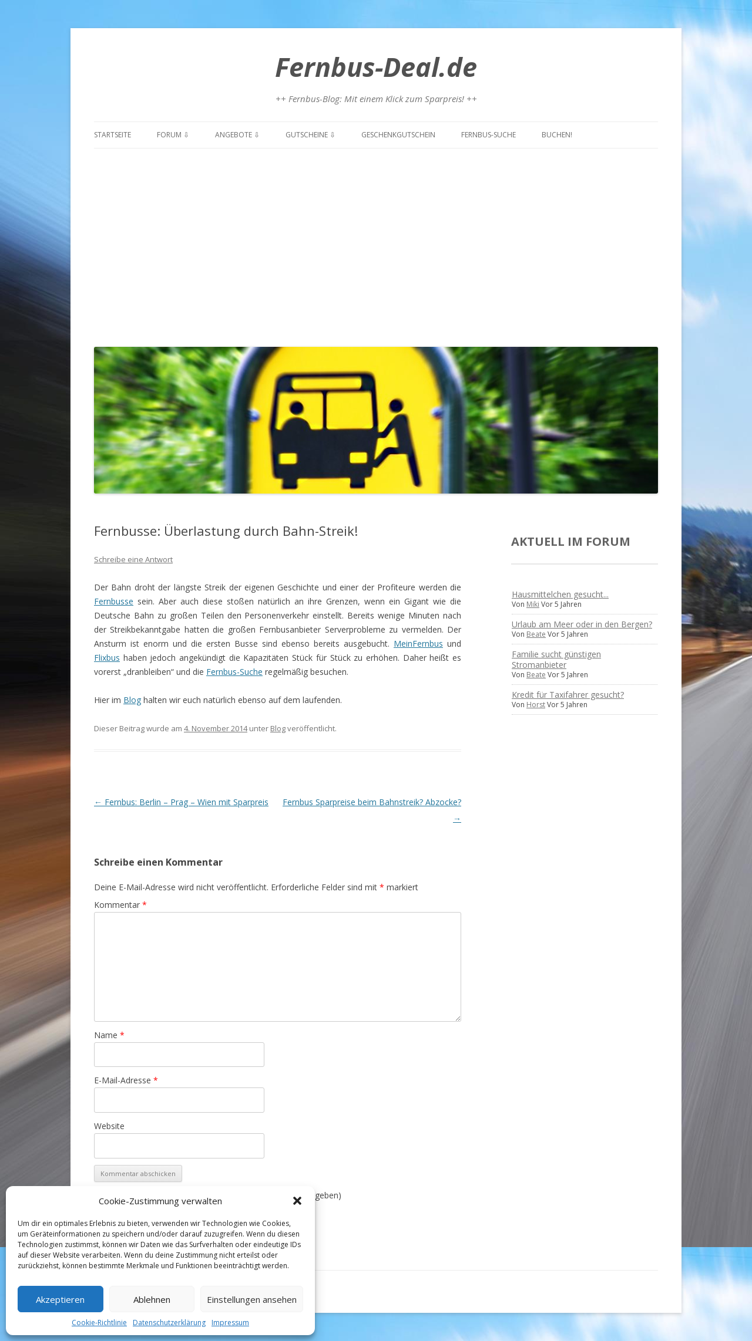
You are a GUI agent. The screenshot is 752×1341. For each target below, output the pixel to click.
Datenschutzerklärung (169, 1323)
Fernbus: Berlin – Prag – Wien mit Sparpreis (181, 802)
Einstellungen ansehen (252, 1299)
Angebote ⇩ (237, 135)
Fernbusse (113, 601)
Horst (535, 705)
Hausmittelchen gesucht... (560, 594)
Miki (532, 604)
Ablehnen (151, 1299)
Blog (132, 699)
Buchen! (557, 135)
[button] (297, 1201)
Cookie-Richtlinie (99, 1323)
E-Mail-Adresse (126, 1080)
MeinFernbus (418, 643)
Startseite (112, 135)
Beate (536, 634)
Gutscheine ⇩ (310, 135)
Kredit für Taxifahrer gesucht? (568, 694)
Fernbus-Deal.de (376, 67)
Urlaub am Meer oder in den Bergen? (582, 624)
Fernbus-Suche (488, 135)
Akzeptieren (60, 1299)
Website (109, 1125)
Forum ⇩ (173, 135)
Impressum (230, 1323)
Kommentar (120, 904)
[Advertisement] (376, 245)
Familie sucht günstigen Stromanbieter (556, 659)
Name (109, 1035)
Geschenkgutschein (398, 135)
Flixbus (107, 657)
